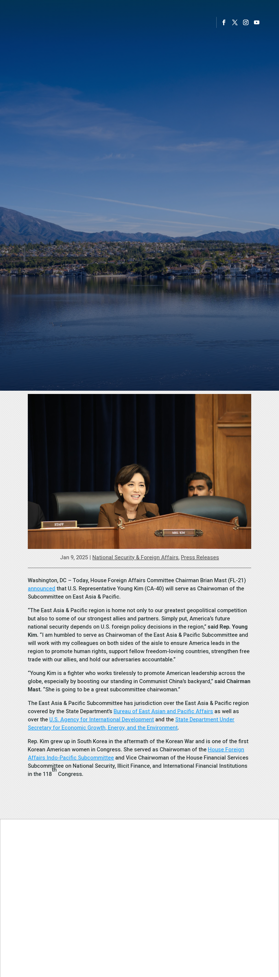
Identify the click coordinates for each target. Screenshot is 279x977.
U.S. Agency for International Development (101, 719)
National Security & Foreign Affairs (135, 557)
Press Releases (200, 557)
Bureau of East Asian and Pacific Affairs (163, 711)
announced (41, 588)
